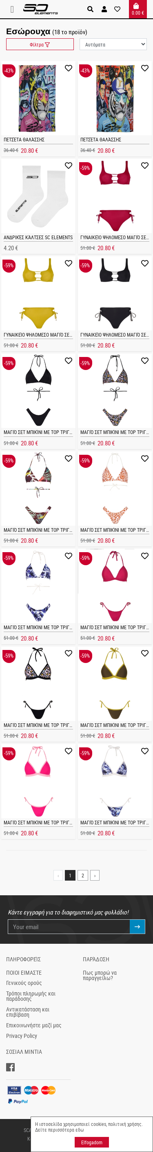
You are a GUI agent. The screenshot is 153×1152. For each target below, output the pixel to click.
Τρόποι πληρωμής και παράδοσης (30, 996)
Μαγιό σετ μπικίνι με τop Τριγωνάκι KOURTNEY (54, 725)
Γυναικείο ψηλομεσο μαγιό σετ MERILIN (46, 334)
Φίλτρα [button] (40, 44)
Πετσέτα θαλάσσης (24, 139)
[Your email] (69, 926)
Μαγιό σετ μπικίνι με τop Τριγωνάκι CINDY (49, 432)
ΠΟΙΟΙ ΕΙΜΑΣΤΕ (24, 972)
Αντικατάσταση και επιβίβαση (27, 1012)
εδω (79, 1129)
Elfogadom (91, 1142)
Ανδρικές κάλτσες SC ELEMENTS (38, 237)
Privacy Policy (21, 1036)
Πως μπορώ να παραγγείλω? (100, 975)
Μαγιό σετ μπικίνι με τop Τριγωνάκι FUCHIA (51, 822)
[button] (104, 9)
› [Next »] (94, 875)
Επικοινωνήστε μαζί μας (34, 1025)
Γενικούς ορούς (24, 983)
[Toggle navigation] (14, 9)
